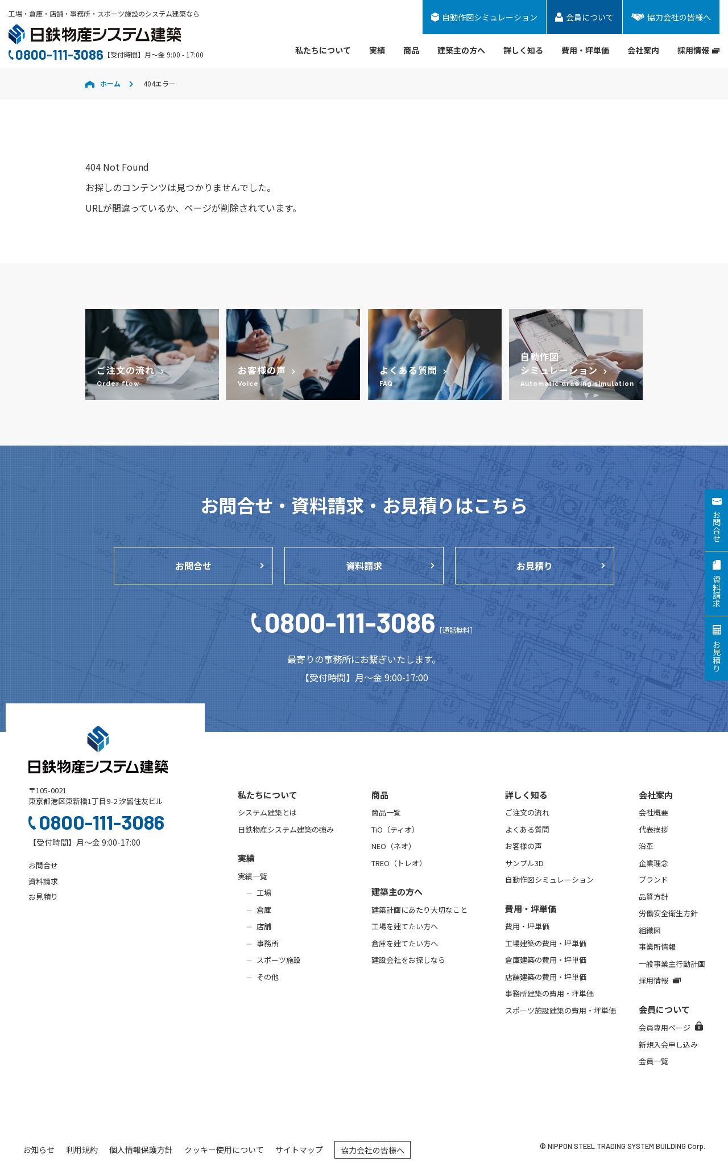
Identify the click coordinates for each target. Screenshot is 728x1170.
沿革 (646, 846)
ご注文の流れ (527, 812)
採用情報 (698, 50)
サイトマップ (299, 1149)
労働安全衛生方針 (668, 913)
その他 (268, 976)
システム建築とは (267, 812)
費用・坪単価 (585, 50)
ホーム (103, 83)
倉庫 (264, 909)
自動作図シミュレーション (549, 879)
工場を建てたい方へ (404, 926)
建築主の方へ (461, 50)
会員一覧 (653, 1061)
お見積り (534, 565)
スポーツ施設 (279, 959)
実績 (377, 50)
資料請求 (364, 565)
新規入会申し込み (668, 1044)
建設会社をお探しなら (408, 959)
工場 (264, 892)
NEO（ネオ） (393, 846)
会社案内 (643, 50)
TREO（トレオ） (399, 863)
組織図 (650, 930)
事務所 (268, 943)
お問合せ (193, 565)
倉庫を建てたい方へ (404, 943)
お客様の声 (523, 846)
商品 (411, 50)
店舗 (264, 926)
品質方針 (653, 896)
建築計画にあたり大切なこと (419, 909)
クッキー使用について (224, 1149)
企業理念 (653, 863)
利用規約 (82, 1149)
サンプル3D (524, 863)
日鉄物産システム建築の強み (286, 829)
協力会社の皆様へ (372, 1150)
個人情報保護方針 (141, 1149)
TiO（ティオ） (395, 829)
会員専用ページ (671, 1027)
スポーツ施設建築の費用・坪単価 (560, 1010)
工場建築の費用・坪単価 (545, 943)
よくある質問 (527, 829)
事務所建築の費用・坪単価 (549, 993)
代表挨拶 (653, 829)
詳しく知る (523, 50)
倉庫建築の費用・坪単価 (545, 959)
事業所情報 (657, 946)
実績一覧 (252, 876)
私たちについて (323, 50)
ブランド (653, 879)
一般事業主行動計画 (672, 963)
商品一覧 (386, 812)
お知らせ (39, 1149)
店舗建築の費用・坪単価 (545, 976)
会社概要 (653, 812)
